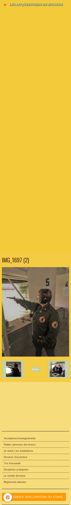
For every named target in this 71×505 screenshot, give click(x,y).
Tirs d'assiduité (12, 463)
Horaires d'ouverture (15, 457)
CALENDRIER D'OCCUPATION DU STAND (34, 497)
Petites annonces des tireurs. (20, 444)
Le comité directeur (15, 475)
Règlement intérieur (15, 482)
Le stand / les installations (18, 450)
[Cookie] (7, 497)
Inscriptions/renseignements (20, 438)
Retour (35, 369)
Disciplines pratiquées (16, 469)
